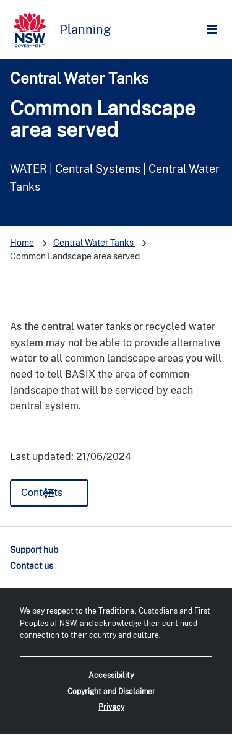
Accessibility (111, 675)
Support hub (34, 550)
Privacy (111, 707)
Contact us (31, 566)
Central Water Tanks (79, 78)
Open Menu (215, 30)
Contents (41, 492)
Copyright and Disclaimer (111, 691)
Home (22, 243)
